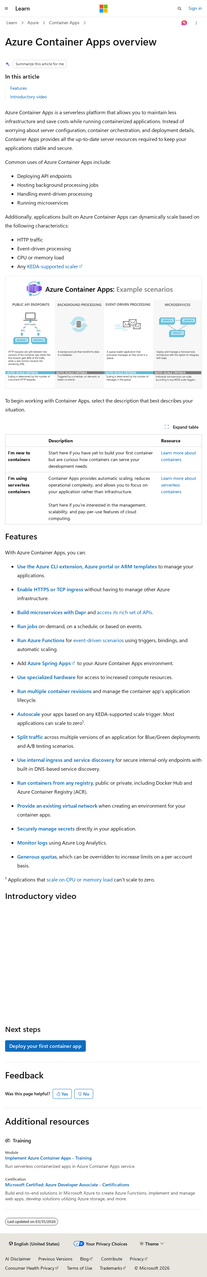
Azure (33, 22)
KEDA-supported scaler (52, 266)
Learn (11, 22)
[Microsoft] (104, 8)
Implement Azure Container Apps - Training (48, 1158)
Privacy (137, 1259)
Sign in (195, 8)
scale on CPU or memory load (80, 879)
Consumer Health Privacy (30, 1268)
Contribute (111, 1259)
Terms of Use (79, 1268)
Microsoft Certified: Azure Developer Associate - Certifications (67, 1185)
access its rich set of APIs (124, 612)
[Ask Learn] (184, 23)
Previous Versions (55, 1259)
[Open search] (179, 8)
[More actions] (196, 23)
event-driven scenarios (98, 640)
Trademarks (111, 1268)
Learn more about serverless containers (178, 485)
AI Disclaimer (18, 1259)
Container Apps (64, 22)
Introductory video (28, 97)
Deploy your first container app (45, 1045)
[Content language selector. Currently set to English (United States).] (34, 1244)
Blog (84, 1259)
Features (18, 88)
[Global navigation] (6, 8)
